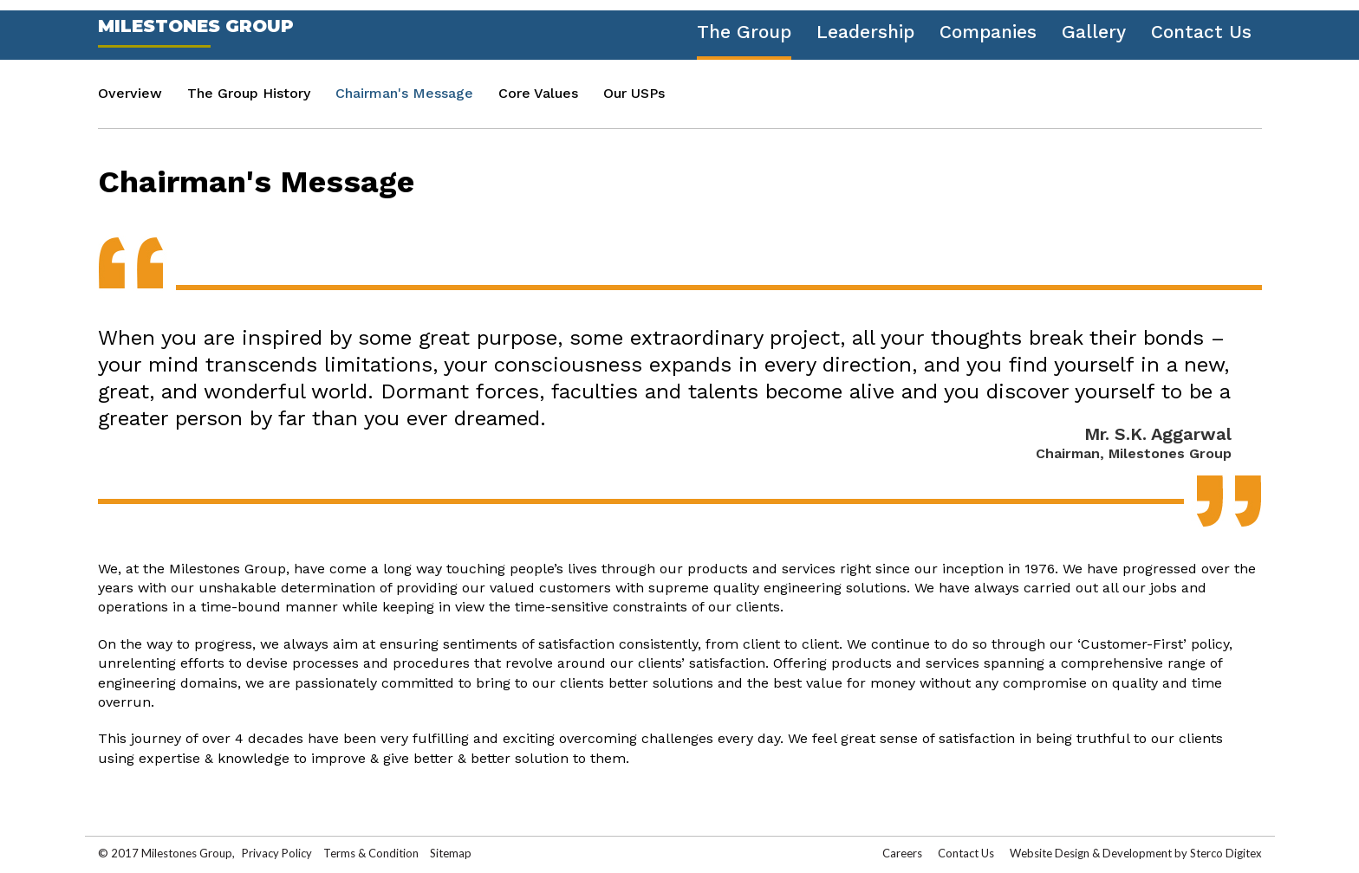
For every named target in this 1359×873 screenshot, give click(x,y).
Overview (130, 93)
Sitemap (450, 853)
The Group (744, 31)
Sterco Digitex (1226, 853)
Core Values (538, 93)
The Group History (248, 93)
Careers (902, 853)
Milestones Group (196, 26)
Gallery (1094, 31)
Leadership (865, 31)
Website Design (1049, 853)
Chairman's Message (404, 93)
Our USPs (634, 93)
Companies (988, 31)
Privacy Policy (277, 853)
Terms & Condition (372, 853)
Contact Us (1201, 31)
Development (1137, 853)
